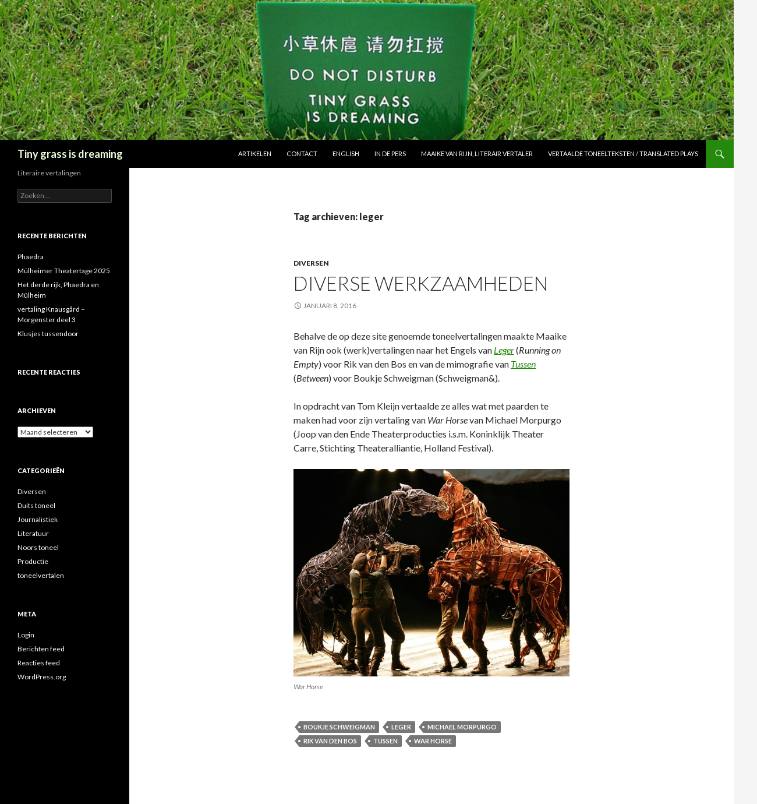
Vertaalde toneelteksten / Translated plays (623, 153)
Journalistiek (37, 519)
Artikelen (254, 153)
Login (25, 634)
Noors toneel (38, 547)
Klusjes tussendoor (48, 333)
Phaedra (30, 256)
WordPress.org (41, 676)
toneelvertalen (40, 575)
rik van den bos (330, 741)
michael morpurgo (462, 727)
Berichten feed (41, 648)
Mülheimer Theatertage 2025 (63, 270)
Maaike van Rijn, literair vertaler (477, 153)
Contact (301, 153)
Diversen (311, 263)
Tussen (523, 363)
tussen (385, 741)
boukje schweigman (339, 727)
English (345, 153)
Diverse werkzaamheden (420, 283)
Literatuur (33, 533)
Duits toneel (36, 505)
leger (401, 727)
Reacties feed (38, 662)
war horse (433, 741)
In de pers (390, 153)
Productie (32, 561)
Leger (504, 349)
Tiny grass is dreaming (70, 153)
